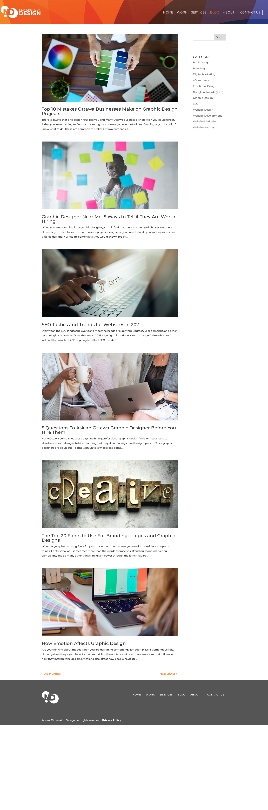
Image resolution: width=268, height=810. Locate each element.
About (228, 12)
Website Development (207, 115)
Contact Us (250, 12)
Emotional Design (204, 86)
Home (168, 12)
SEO (195, 103)
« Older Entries (51, 673)
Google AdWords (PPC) (208, 92)
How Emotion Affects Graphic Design (84, 643)
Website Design (203, 109)
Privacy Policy (111, 720)
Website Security (204, 127)
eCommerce (201, 80)
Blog (214, 12)
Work (182, 12)
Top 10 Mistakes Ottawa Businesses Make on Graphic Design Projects (110, 111)
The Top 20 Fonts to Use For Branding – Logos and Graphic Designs (108, 538)
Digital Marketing (204, 74)
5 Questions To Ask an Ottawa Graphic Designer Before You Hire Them (109, 430)
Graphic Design (203, 97)
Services (198, 12)
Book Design (201, 62)
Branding (199, 68)
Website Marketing (205, 121)
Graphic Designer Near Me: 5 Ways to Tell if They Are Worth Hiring (108, 219)
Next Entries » (169, 673)
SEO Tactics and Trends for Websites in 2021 (91, 324)
